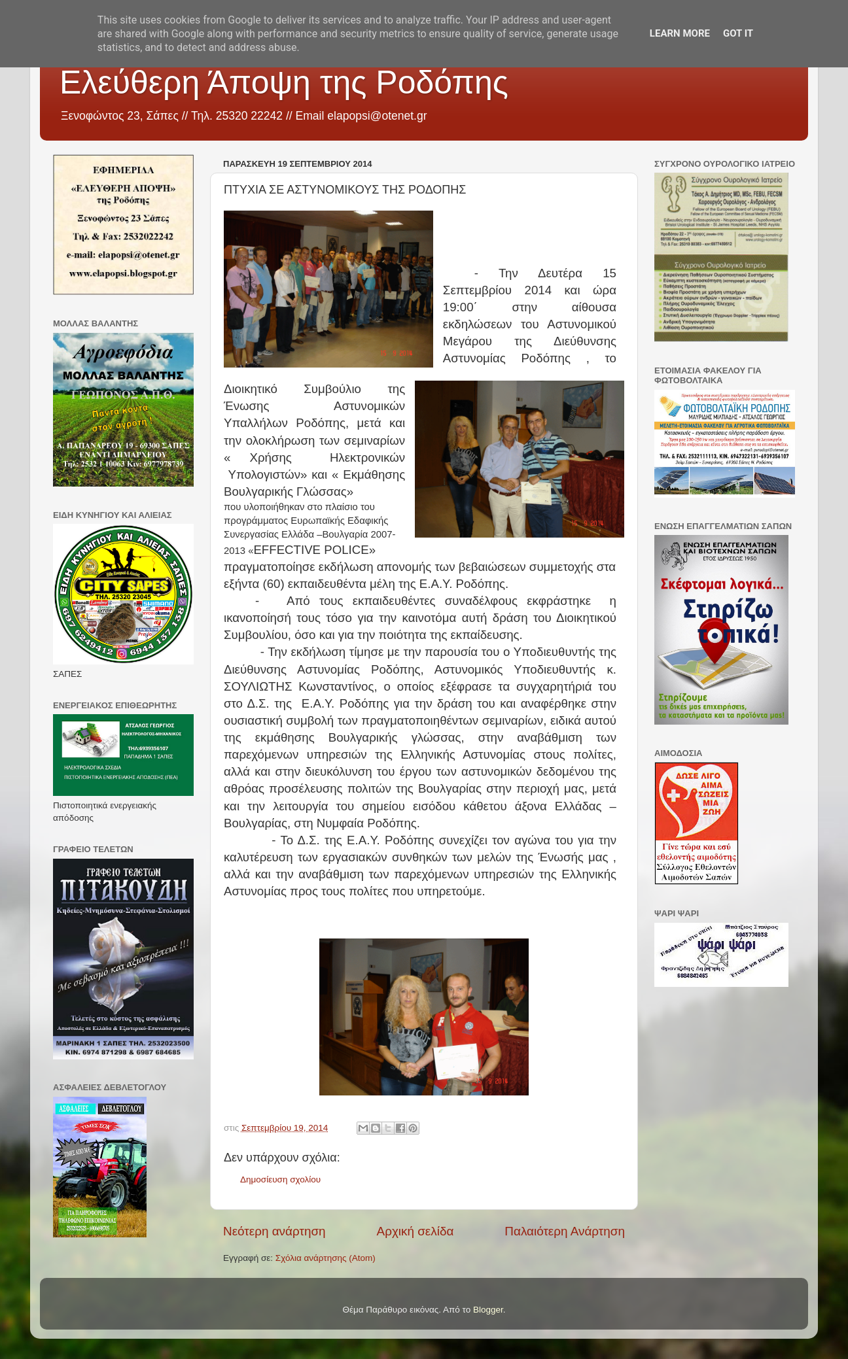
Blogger (488, 1310)
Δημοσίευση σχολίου (280, 1179)
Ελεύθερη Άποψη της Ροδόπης (284, 82)
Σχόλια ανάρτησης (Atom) (325, 1258)
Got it (738, 33)
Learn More (680, 33)
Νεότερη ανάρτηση (274, 1231)
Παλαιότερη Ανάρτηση (564, 1231)
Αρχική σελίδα (415, 1231)
